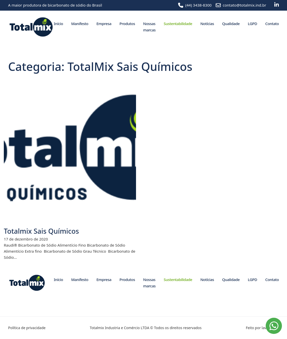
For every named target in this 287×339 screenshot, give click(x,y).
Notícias (207, 23)
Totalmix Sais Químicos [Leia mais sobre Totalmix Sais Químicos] (41, 231)
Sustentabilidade (178, 23)
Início (58, 23)
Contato (272, 23)
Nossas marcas (149, 27)
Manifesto (79, 23)
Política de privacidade (26, 327)
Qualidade (231, 23)
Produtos (127, 23)
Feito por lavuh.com (262, 327)
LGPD (252, 23)
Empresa (103, 23)
